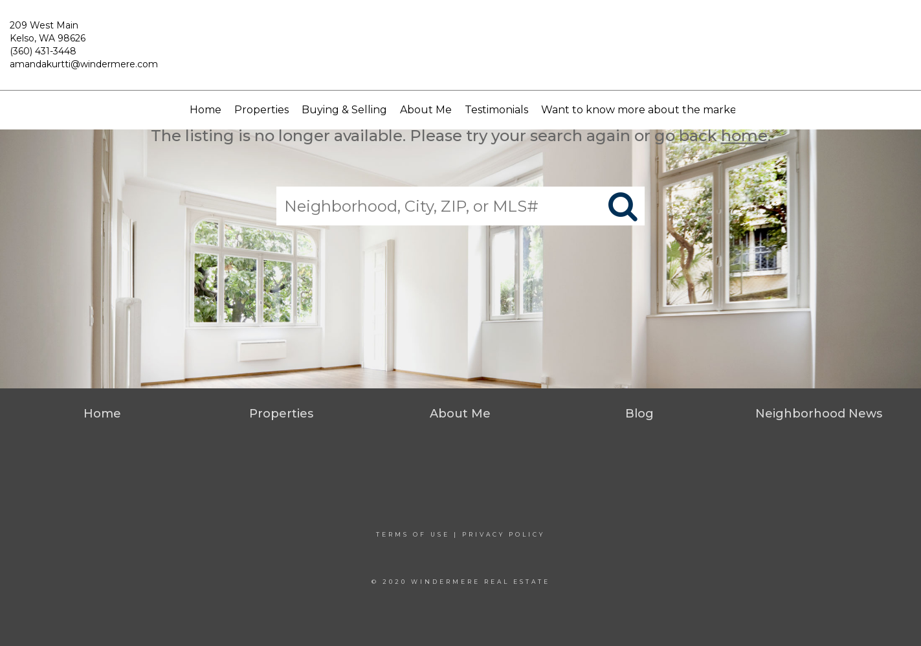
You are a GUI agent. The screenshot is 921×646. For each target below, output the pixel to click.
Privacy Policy (503, 534)
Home (205, 110)
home (744, 135)
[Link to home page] (460, 51)
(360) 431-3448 (43, 51)
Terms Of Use (413, 534)
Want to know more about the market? (644, 110)
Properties (261, 110)
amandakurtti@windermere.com (84, 64)
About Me (426, 110)
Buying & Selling (344, 110)
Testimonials (496, 110)
